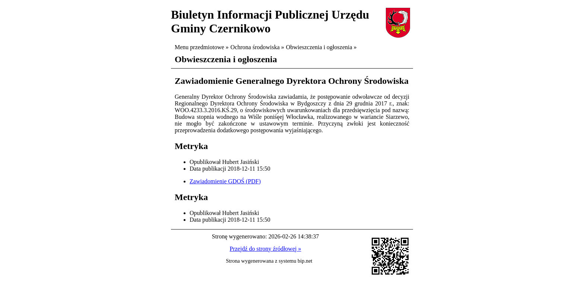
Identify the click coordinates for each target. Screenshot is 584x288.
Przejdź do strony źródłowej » (265, 249)
